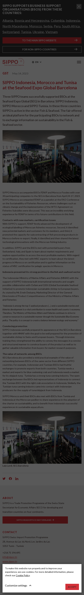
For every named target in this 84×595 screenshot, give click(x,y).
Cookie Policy (23, 575)
